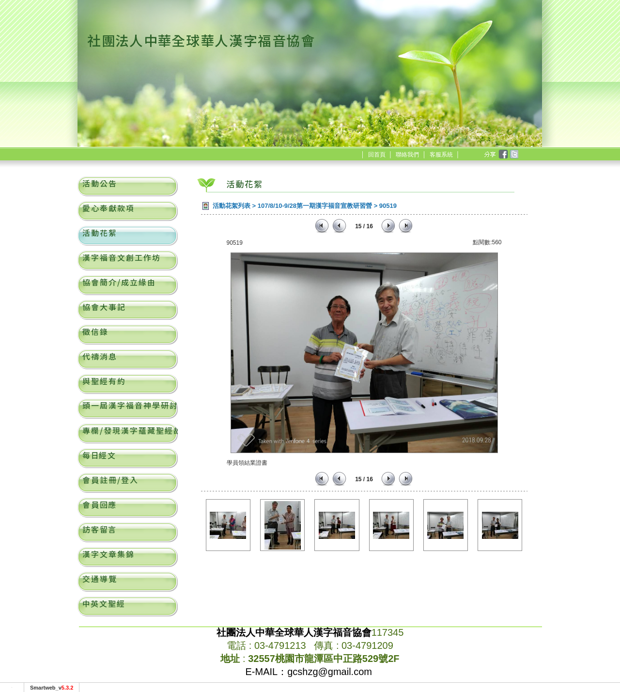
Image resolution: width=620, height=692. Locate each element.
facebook (503, 154)
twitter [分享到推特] (513, 154)
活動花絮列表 (231, 205)
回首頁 (377, 154)
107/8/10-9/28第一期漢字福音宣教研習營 (315, 205)
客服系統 (441, 154)
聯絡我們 (407, 154)
